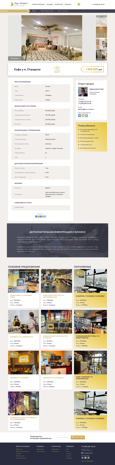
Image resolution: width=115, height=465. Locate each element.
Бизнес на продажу (38, 4)
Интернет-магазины (21, 458)
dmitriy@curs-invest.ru (86, 109)
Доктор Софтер (89, 461)
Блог (67, 449)
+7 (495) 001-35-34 (98, 5)
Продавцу (50, 4)
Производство (20, 456)
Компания (68, 4)
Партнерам (69, 458)
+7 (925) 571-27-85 (84, 101)
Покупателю (59, 4)
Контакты (68, 453)
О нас (67, 451)
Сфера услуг (19, 449)
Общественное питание (47, 11)
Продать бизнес (41, 451)
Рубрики (34, 11)
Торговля (18, 453)
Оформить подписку (78, 437)
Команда (68, 456)
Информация (40, 449)
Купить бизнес (55, 451)
